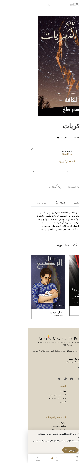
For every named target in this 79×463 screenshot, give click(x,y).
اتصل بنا (73, 405)
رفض (44, 450)
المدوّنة (73, 398)
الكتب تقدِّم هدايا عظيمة (29, 395)
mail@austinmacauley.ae (61, 367)
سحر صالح (67, 118)
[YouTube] (57, 379)
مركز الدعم (34, 422)
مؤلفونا (35, 391)
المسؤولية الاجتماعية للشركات (65, 412)
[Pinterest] (43, 379)
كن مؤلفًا (72, 422)
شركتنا (73, 391)
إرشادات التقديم (70, 426)
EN (22, 4)
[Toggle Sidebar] (73, 4)
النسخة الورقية (39, 153)
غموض (73, 133)
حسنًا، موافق (64, 450)
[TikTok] (37, 379)
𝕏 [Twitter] (50, 379)
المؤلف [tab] (49, 202)
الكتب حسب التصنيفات (30, 398)
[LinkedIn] (31, 379)
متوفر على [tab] (14, 202)
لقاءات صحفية (70, 402)
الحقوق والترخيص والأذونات (66, 409)
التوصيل (35, 402)
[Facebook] (63, 379)
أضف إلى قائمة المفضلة (54, 186)
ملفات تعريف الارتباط (30, 429)
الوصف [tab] (65, 202)
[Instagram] (69, 379)
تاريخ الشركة (71, 395)
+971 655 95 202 (66, 372)
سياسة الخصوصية (31, 426)
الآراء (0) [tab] (32, 202)
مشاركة (27, 186)
